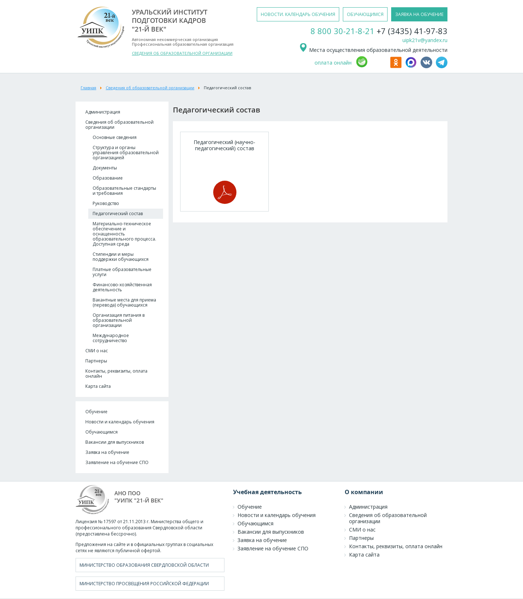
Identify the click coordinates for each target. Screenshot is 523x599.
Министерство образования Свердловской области (144, 565)
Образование (108, 178)
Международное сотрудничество (111, 338)
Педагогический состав (118, 213)
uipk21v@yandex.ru (424, 40)
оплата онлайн (333, 63)
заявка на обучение (419, 14)
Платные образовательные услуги (122, 272)
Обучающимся (101, 432)
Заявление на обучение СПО (117, 462)
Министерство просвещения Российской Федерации (144, 583)
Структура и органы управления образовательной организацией (126, 152)
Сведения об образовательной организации (119, 124)
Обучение (96, 412)
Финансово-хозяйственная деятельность (122, 287)
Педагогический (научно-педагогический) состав (224, 171)
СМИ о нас (96, 351)
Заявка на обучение (107, 452)
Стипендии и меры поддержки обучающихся (121, 256)
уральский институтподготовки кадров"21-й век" (169, 20)
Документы (105, 168)
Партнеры (96, 361)
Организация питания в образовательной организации (119, 320)
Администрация (102, 112)
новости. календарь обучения (298, 14)
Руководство (106, 203)
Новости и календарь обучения (119, 422)
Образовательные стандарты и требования (124, 190)
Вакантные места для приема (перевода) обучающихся (124, 302)
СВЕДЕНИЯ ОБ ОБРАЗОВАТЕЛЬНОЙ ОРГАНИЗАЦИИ (182, 53)
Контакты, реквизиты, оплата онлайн (116, 373)
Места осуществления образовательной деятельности (373, 49)
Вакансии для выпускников (114, 442)
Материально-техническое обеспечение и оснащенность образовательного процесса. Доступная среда (124, 234)
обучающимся (365, 14)
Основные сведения (115, 137)
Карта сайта (98, 386)
